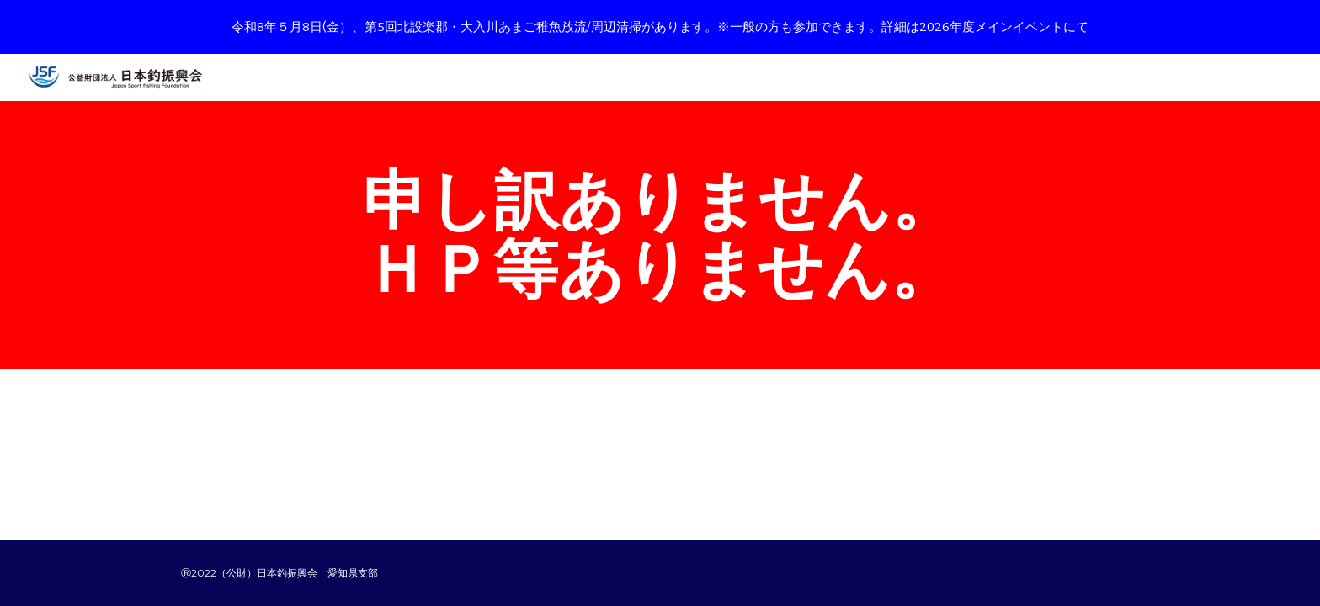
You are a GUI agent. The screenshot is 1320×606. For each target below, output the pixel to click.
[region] (660, 27)
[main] (660, 235)
